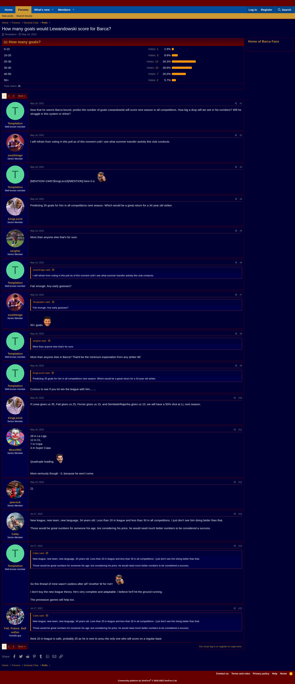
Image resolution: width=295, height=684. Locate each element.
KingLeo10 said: (41, 373)
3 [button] (153, 55)
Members (64, 9)
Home (9, 9)
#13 (240, 514)
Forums (23, 9)
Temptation (11, 34)
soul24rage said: (42, 269)
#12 (240, 482)
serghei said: (40, 340)
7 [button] (153, 73)
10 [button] (152, 67)
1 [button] (153, 49)
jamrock (15, 502)
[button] (52, 9)
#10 (240, 398)
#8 (241, 333)
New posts (7, 15)
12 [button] (152, 61)
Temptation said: (42, 302)
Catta (15, 534)
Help (274, 673)
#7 (241, 294)
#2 (241, 135)
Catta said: (38, 553)
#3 (241, 167)
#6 (241, 262)
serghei (15, 250)
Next (20, 95)
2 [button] (153, 80)
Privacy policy (261, 673)
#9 (241, 365)
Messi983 (15, 449)
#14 (240, 546)
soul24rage (15, 155)
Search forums (24, 15)
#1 (241, 103)
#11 (240, 429)
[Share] (236, 103)
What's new (42, 9)
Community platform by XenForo (147, 680)
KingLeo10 (15, 218)
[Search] (284, 9)
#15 (240, 608)
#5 (241, 231)
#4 (241, 199)
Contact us (222, 673)
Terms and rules (240, 673)
